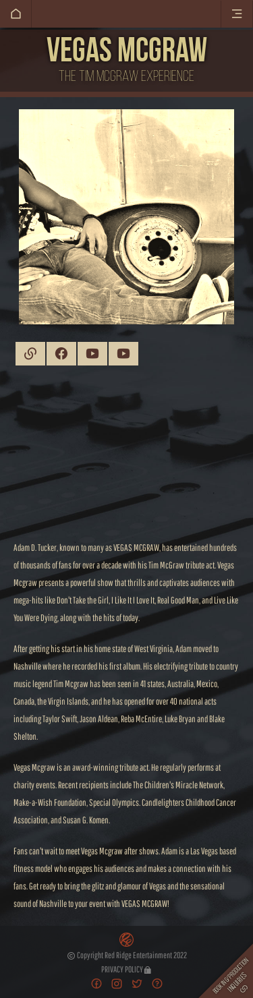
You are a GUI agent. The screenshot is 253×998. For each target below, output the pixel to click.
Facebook (61, 353)
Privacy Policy (126, 969)
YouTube (92, 353)
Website (30, 353)
